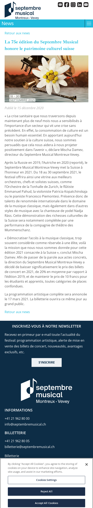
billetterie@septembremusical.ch (30, 447)
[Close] (86, 466)
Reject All (46, 493)
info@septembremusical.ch (25, 424)
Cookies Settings (46, 481)
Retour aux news (17, 33)
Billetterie (12, 456)
